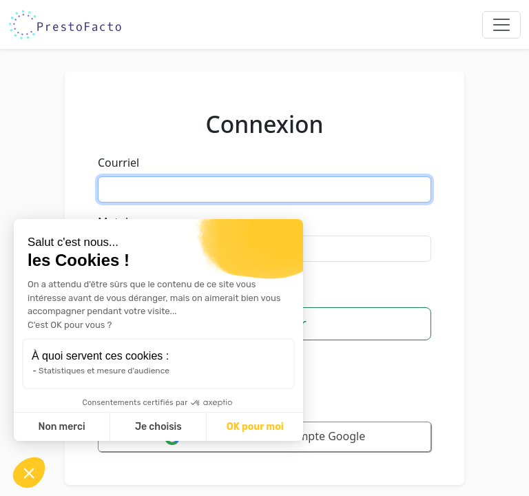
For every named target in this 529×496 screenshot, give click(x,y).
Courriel (118, 162)
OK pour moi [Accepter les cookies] (255, 427)
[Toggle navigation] (501, 25)
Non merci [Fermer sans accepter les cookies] (61, 427)
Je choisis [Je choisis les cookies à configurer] (158, 427)
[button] (28, 472)
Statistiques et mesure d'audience (104, 370)
